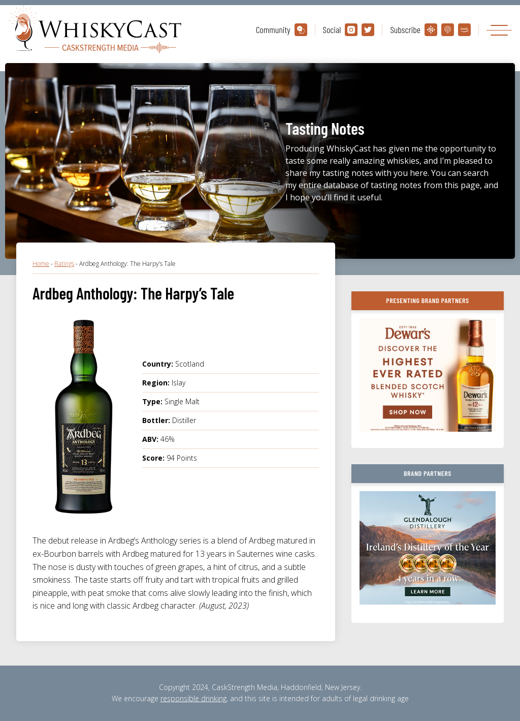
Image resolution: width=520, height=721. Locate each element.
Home (40, 263)
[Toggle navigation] (499, 30)
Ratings (64, 263)
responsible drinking (193, 698)
